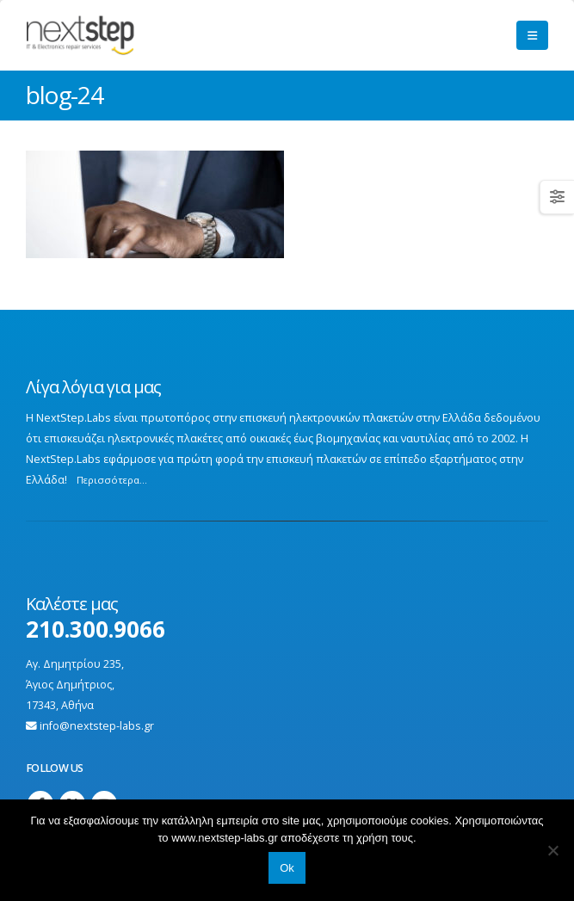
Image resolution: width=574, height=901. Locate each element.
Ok (287, 867)
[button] (532, 35)
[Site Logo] (110, 35)
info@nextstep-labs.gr (97, 726)
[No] (552, 850)
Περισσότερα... (112, 479)
